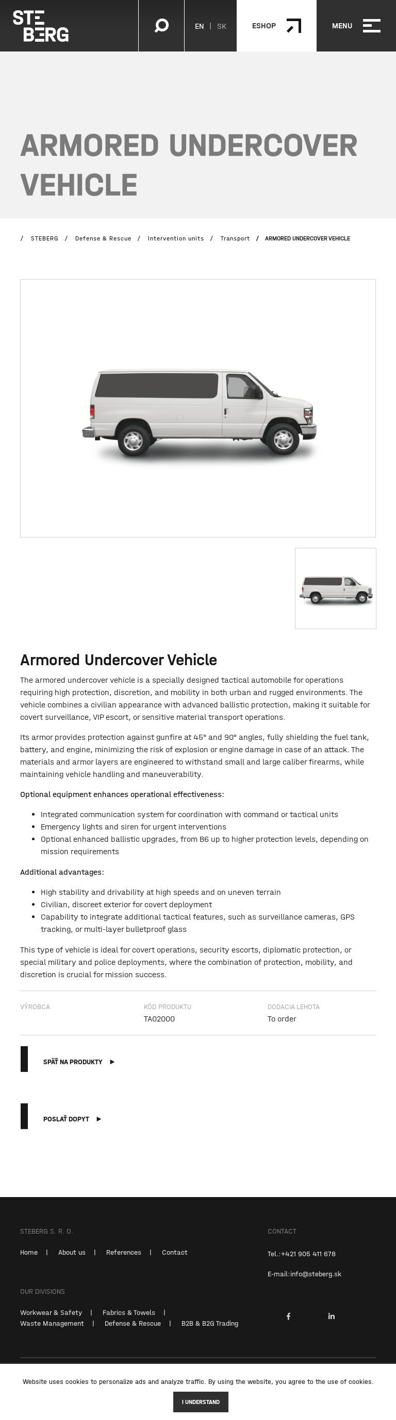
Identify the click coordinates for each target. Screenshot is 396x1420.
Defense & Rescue (133, 1334)
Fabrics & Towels (129, 1324)
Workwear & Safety (51, 1324)
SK (221, 25)
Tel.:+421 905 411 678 (302, 1265)
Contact (175, 1263)
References (123, 1263)
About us (72, 1263)
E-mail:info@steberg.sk (304, 1285)
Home (29, 1263)
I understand (201, 1402)
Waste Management (52, 1334)
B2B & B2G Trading (210, 1334)
